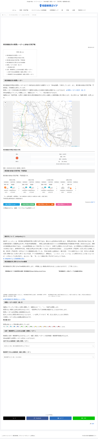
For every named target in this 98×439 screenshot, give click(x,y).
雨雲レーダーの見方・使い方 (15, 65)
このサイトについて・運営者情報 (10, 436)
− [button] (5, 106)
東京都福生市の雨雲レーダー (15, 55)
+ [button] (5, 104)
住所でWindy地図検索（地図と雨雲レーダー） (21, 73)
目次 (18, 52)
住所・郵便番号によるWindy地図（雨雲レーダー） (21, 70)
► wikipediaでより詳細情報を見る (13, 260)
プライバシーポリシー (25, 436)
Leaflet (72, 147)
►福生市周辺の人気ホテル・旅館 (45, 205)
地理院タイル (76, 147)
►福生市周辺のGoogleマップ (11, 205)
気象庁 (93, 203)
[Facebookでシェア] (37, 419)
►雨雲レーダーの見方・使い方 (75, 91)
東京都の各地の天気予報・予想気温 (16, 60)
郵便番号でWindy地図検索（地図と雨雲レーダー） (22, 75)
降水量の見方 (12, 68)
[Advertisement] (49, 31)
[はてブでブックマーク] (61, 419)
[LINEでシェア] (84, 419)
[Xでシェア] (14, 419)
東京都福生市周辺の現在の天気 (16, 58)
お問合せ (34, 436)
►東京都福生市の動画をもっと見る (14, 300)
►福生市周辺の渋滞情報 (28, 205)
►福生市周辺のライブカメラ (64, 205)
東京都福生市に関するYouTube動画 (16, 63)
